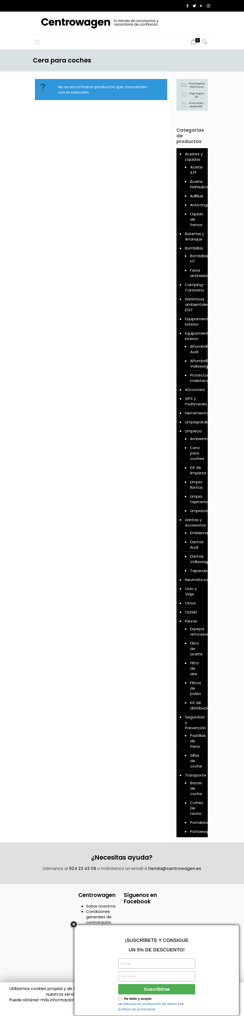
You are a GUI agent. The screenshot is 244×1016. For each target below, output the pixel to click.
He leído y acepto (138, 1012)
